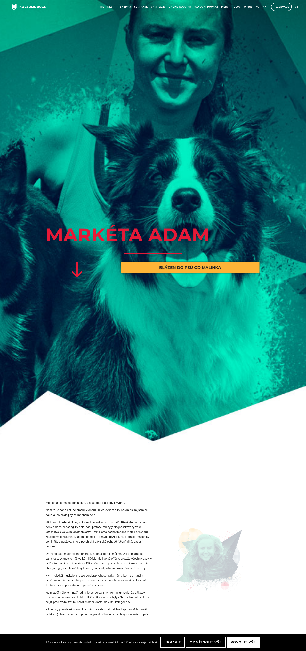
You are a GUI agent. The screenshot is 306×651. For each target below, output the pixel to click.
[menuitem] (106, 7)
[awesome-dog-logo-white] (28, 7)
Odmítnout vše (206, 642)
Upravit (172, 642)
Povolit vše (243, 642)
